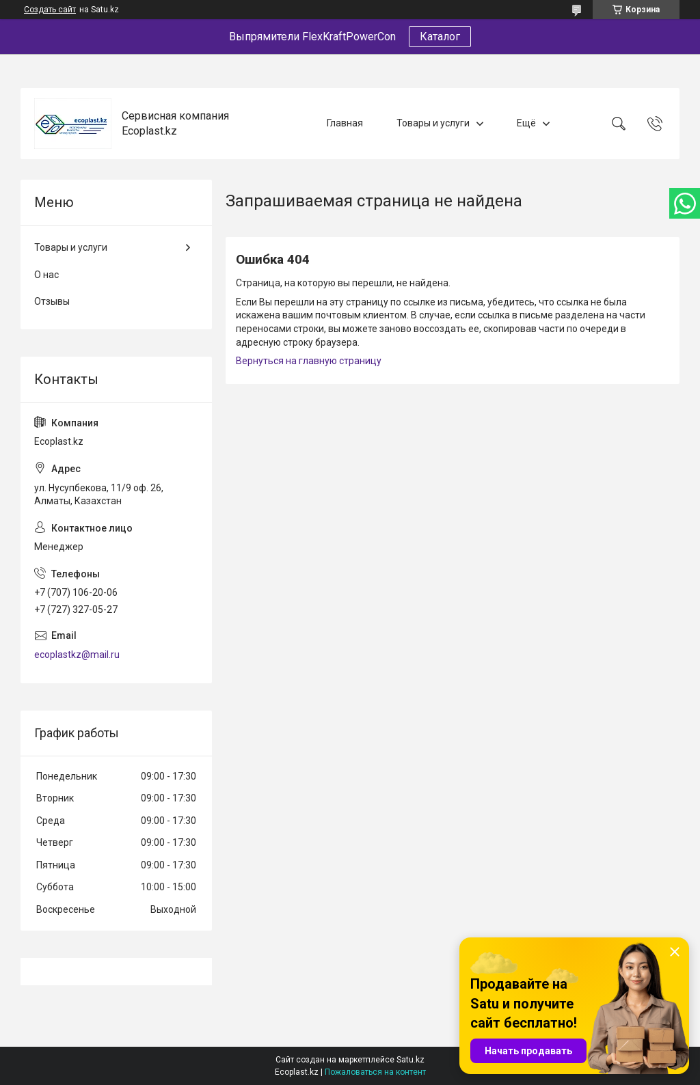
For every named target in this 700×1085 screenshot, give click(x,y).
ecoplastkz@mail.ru (77, 654)
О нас (46, 274)
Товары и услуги (433, 123)
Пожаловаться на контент (375, 1072)
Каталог (440, 36)
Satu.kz (410, 1060)
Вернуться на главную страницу (308, 360)
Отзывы (52, 301)
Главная (345, 123)
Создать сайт (50, 9)
